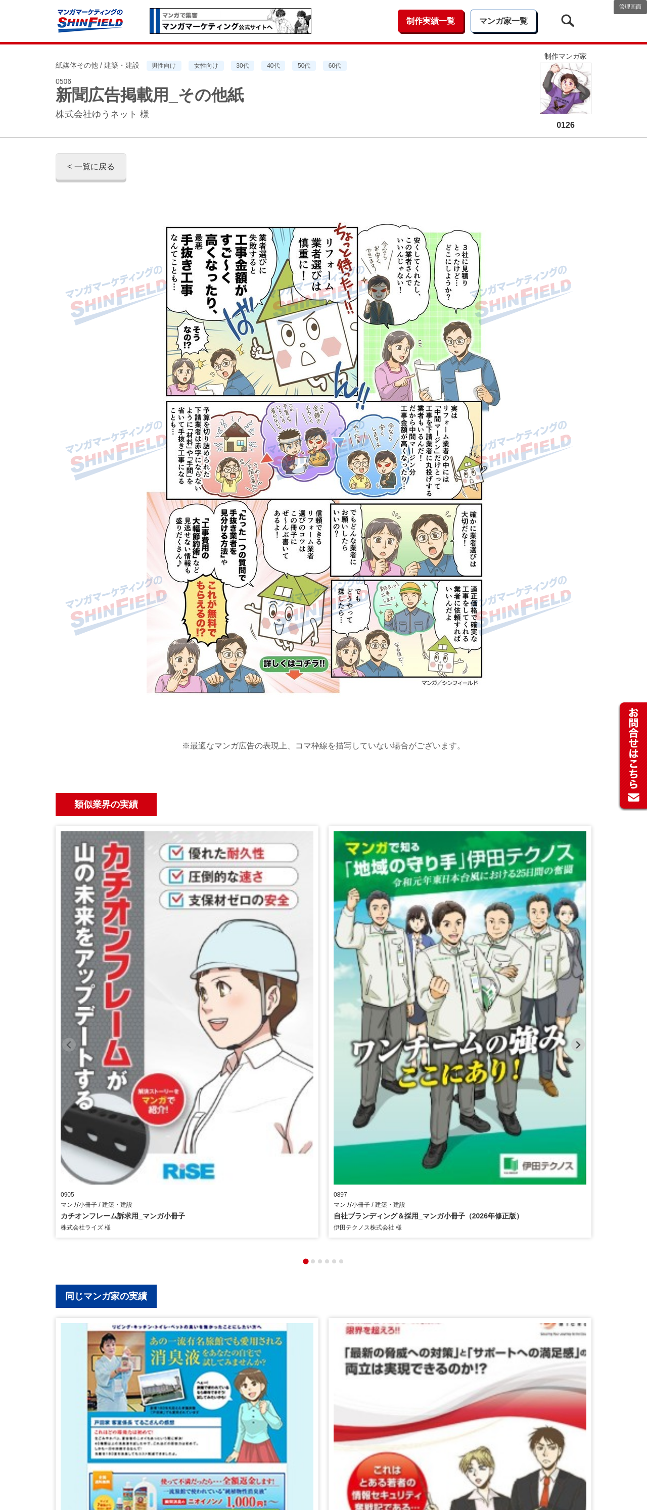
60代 (335, 65)
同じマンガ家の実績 (106, 1041)
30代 (242, 65)
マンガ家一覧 (503, 21)
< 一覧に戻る (91, 166)
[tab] (305, 1006)
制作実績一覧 (430, 21)
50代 (304, 65)
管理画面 (630, 7)
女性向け (206, 65)
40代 (273, 65)
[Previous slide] (69, 917)
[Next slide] (578, 917)
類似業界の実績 (106, 804)
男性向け (164, 65)
